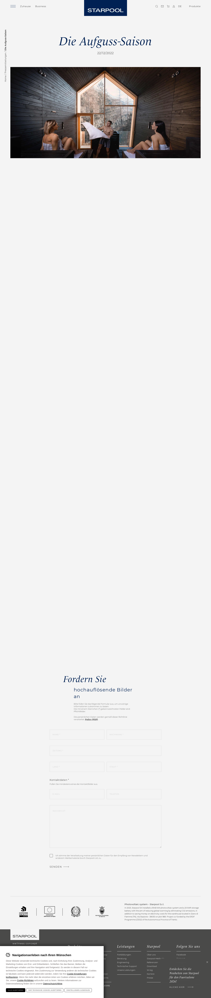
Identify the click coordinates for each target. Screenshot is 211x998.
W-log (150, 970)
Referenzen (152, 962)
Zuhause (25, 6)
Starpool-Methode (155, 958)
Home (5, 78)
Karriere (150, 974)
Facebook (181, 954)
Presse (150, 978)
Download (152, 966)
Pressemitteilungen (5, 63)
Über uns (151, 954)
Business (40, 6)
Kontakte (162, 6)
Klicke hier (177, 987)
